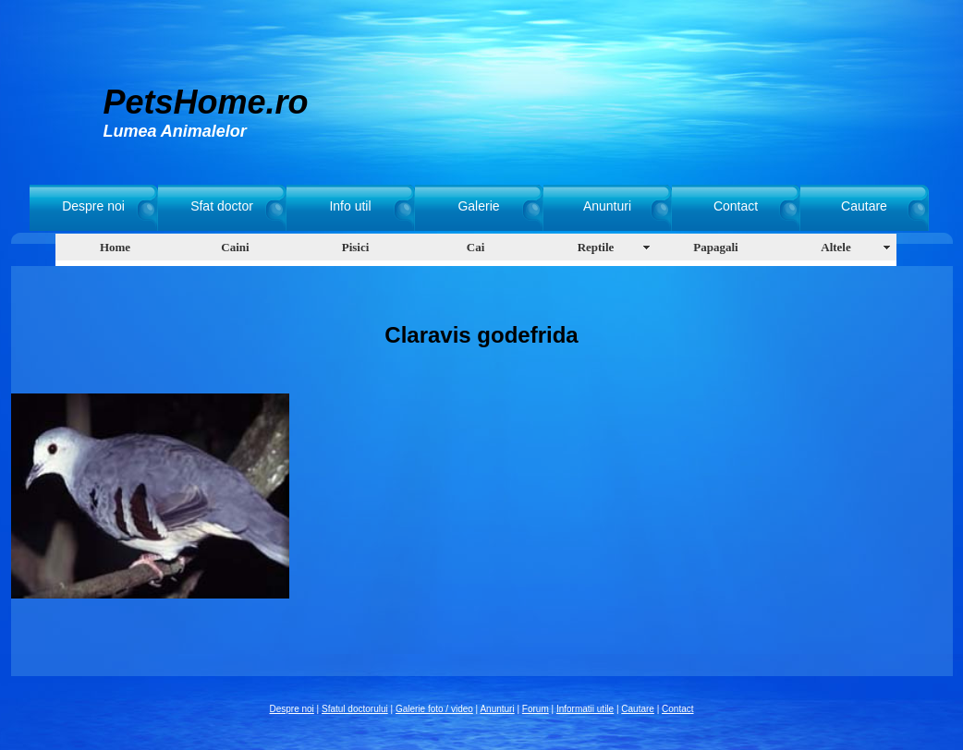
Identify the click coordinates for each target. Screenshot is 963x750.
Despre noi (93, 206)
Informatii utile (585, 709)
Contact (735, 206)
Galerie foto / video (434, 709)
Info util (350, 206)
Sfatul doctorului (355, 709)
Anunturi (607, 206)
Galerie (478, 206)
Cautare (864, 206)
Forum (535, 709)
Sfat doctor (221, 206)
